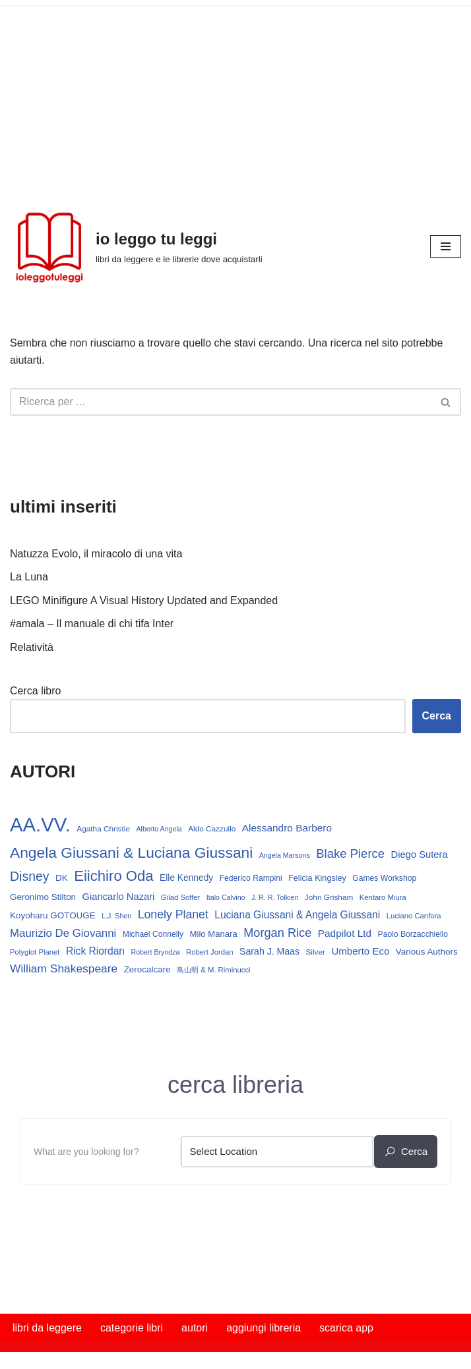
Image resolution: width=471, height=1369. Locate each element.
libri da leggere (47, 1327)
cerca (405, 1152)
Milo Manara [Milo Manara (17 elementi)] (213, 934)
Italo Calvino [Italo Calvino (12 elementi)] (225, 897)
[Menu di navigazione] (445, 246)
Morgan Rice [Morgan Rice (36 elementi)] (277, 932)
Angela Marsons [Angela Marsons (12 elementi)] (284, 855)
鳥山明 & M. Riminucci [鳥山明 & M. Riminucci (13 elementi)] (214, 970)
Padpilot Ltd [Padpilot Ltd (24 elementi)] (344, 933)
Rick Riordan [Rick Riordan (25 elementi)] (95, 951)
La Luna (29, 576)
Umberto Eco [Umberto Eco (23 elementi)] (360, 951)
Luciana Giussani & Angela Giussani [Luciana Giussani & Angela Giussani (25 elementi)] (297, 914)
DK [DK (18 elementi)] (61, 878)
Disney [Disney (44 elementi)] (29, 876)
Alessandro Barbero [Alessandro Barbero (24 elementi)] (287, 827)
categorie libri (131, 1327)
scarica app (346, 1327)
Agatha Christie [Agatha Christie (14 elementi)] (103, 828)
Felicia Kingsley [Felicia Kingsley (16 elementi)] (317, 878)
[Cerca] (220, 402)
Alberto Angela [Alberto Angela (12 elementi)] (158, 829)
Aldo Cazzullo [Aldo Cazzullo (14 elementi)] (212, 828)
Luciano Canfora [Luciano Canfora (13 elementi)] (414, 916)
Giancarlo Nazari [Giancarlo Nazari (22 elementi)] (118, 896)
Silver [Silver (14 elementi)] (315, 952)
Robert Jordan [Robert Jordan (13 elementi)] (210, 952)
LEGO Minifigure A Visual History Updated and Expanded (144, 600)
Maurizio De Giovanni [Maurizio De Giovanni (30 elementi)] (63, 933)
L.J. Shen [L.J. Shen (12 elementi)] (116, 916)
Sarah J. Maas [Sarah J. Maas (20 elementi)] (269, 951)
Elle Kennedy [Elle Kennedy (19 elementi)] (186, 878)
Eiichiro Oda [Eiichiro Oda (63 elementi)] (113, 876)
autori (194, 1327)
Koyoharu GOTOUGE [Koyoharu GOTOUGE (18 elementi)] (53, 915)
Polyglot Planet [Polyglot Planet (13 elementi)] (34, 952)
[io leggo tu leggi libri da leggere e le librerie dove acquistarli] (136, 246)
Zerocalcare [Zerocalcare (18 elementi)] (147, 969)
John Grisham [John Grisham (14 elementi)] (329, 897)
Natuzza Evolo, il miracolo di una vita (96, 553)
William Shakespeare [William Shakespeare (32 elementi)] (63, 968)
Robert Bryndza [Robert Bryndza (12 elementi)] (155, 952)
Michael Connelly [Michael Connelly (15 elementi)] (153, 934)
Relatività (31, 647)
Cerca (436, 715)
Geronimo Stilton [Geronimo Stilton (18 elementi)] (43, 897)
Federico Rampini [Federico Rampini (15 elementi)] (251, 878)
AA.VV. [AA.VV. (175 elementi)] (40, 824)
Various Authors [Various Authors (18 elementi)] (427, 952)
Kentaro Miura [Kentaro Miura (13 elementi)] (383, 897)
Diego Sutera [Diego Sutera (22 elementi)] (419, 854)
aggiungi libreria (263, 1327)
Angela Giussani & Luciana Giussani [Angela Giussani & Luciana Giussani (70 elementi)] (131, 852)
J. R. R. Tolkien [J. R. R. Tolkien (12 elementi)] (274, 897)
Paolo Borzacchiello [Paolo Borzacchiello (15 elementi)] (413, 934)
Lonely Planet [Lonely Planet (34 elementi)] (173, 914)
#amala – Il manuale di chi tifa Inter (91, 623)
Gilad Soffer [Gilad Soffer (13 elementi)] (181, 897)
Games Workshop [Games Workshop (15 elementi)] (384, 878)
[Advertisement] (235, 99)
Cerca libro (35, 690)
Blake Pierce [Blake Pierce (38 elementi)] (350, 853)
